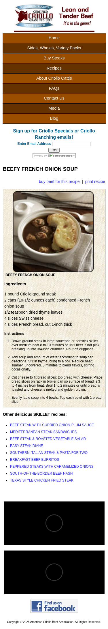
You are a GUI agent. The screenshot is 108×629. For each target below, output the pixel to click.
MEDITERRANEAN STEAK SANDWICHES (43, 432)
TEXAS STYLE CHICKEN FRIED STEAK (41, 480)
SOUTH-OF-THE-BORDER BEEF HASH (41, 473)
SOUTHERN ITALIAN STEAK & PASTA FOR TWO (49, 453)
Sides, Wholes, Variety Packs (54, 48)
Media (54, 108)
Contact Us (54, 98)
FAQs (54, 88)
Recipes (54, 68)
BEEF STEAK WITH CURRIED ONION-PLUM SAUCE (52, 425)
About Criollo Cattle (54, 78)
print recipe (95, 181)
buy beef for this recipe (59, 181)
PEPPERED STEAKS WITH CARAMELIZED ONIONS (51, 467)
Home (54, 37)
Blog (54, 118)
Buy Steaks (54, 58)
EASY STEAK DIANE (26, 446)
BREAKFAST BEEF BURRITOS (34, 460)
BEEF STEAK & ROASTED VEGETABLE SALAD (48, 439)
